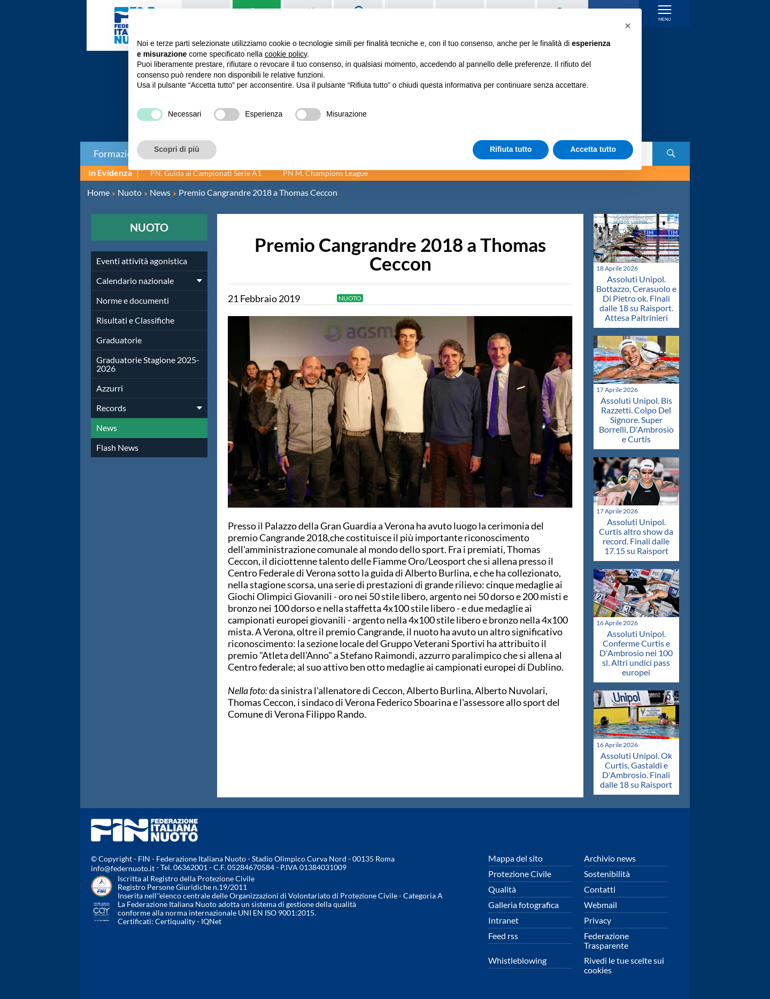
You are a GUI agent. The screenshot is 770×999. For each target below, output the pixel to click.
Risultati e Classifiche (135, 320)
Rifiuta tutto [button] (511, 149)
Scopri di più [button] (176, 149)
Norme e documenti (132, 300)
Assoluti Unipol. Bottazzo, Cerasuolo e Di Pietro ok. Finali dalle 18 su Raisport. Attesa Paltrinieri (636, 298)
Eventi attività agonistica (141, 261)
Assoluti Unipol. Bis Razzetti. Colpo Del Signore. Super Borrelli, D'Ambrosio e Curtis (636, 419)
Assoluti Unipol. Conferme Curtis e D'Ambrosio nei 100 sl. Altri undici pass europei (636, 652)
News (106, 427)
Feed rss (503, 936)
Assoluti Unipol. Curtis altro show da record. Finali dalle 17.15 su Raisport (636, 536)
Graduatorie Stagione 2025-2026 (147, 364)
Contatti (599, 889)
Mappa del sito (515, 858)
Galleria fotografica (523, 905)
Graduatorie (119, 340)
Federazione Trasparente (606, 940)
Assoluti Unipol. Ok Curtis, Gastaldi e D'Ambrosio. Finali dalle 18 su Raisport (636, 769)
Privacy (597, 920)
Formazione (118, 153)
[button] (627, 25)
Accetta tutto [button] (593, 149)
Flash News (117, 447)
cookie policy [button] (286, 54)
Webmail (600, 905)
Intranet (503, 920)
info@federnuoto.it (123, 868)
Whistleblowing (517, 960)
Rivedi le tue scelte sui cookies (624, 965)
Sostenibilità (607, 874)
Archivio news (610, 858)
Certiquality (175, 921)
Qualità (502, 889)
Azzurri (109, 388)
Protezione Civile (519, 874)
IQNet (211, 921)
